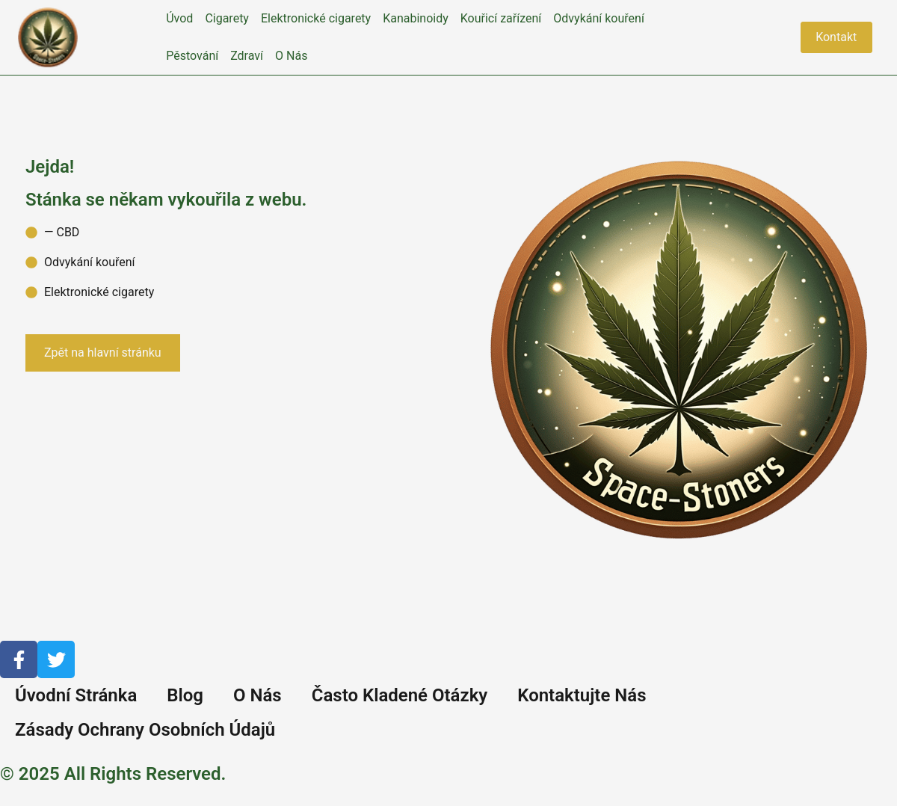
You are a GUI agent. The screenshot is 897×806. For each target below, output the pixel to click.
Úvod (179, 18)
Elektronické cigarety (316, 18)
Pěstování (192, 56)
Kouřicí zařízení (501, 18)
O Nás (291, 56)
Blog (185, 695)
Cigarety (227, 18)
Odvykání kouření (598, 18)
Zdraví (246, 56)
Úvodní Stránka (76, 695)
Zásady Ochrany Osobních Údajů (145, 729)
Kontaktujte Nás (581, 695)
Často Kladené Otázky (400, 695)
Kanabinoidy (416, 18)
